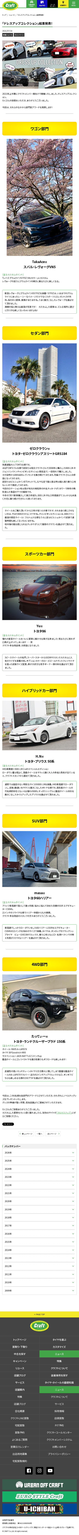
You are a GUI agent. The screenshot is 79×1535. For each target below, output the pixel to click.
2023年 (8, 1176)
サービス (19, 1382)
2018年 (8, 1217)
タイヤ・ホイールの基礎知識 (59, 1382)
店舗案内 (63, 5)
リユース (19, 1368)
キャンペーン (19, 35)
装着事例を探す (32, 5)
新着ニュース (7, 35)
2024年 (8, 1168)
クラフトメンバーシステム (59, 1439)
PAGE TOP (40, 1314)
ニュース (12, 15)
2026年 (8, 1152)
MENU (74, 5)
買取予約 (20, 1432)
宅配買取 (20, 1425)
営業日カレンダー (19, 1447)
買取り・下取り (19, 1347)
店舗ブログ (20, 1375)
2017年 (8, 1225)
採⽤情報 (59, 1411)
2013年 (8, 1258)
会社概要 (20, 1411)
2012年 (8, 1266)
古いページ (51, 1133)
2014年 (8, 1249)
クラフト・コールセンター (59, 1432)
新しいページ (27, 1133)
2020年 (8, 1201)
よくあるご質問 (19, 1439)
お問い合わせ (59, 1447)
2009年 (8, 1290)
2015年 (8, 1241)
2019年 (8, 1209)
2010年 (8, 1282)
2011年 (8, 1274)
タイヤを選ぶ (59, 1339)
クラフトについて (59, 1368)
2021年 (8, 1193)
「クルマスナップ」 (64, 1112)
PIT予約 (59, 1425)
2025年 (8, 1160)
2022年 (8, 1185)
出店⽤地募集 (19, 1454)
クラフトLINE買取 (19, 1418)
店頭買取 (59, 1418)
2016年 (8, 1233)
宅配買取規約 (19, 1461)
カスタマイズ (59, 1347)
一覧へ (39, 1133)
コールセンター (53, 5)
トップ (4, 15)
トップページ (19, 1339)
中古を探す (20, 1354)
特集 (59, 1361)
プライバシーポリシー (59, 1454)
